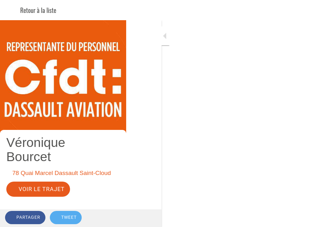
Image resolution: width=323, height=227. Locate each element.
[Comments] (310, 218)
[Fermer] (10, 10)
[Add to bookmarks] (295, 218)
